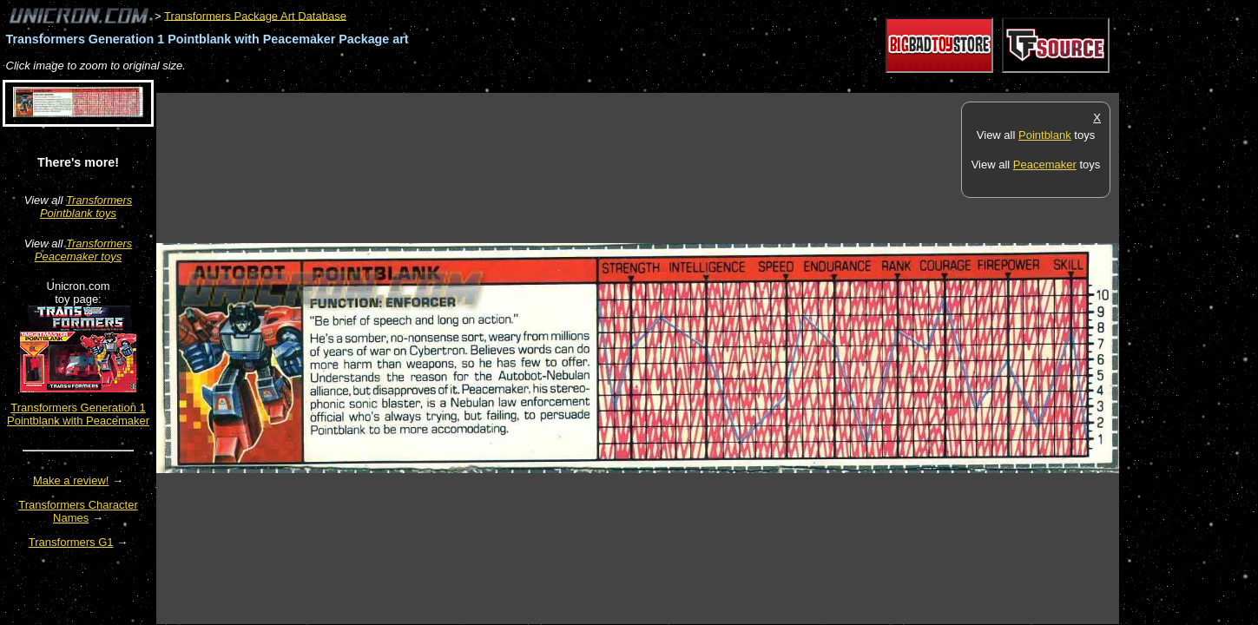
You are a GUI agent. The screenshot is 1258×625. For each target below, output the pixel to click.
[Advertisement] (472, 83)
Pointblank (1044, 134)
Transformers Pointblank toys (86, 207)
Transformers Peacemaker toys (83, 250)
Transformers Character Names (78, 511)
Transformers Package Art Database (255, 15)
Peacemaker (1045, 164)
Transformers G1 (71, 542)
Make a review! (71, 480)
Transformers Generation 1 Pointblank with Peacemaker (78, 414)
